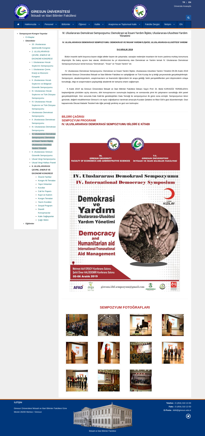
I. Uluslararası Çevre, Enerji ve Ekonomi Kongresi (41, 73)
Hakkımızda (32, 24)
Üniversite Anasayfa (183, 6)
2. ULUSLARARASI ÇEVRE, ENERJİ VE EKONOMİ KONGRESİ (42, 55)
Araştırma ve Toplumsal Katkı (124, 24)
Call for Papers (44, 191)
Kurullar (41, 188)
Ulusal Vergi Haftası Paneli (44, 162)
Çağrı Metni (43, 220)
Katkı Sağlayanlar (46, 216)
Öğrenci (84, 24)
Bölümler (68, 24)
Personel (51, 24)
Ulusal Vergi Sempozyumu (43, 159)
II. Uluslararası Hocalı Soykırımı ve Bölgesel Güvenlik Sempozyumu (42, 84)
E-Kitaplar (30, 37)
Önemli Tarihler (45, 177)
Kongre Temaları (45, 198)
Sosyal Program (45, 205)
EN (181, 24)
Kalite (99, 24)
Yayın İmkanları (45, 184)
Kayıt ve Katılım (45, 195)
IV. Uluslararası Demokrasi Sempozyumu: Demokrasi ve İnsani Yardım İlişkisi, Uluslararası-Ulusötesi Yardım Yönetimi (44, 141)
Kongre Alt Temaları (47, 180)
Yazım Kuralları (45, 202)
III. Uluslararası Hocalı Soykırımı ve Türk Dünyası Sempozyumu (44, 94)
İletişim (169, 24)
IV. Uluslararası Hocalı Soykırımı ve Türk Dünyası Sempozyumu (44, 105)
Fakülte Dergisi (152, 24)
